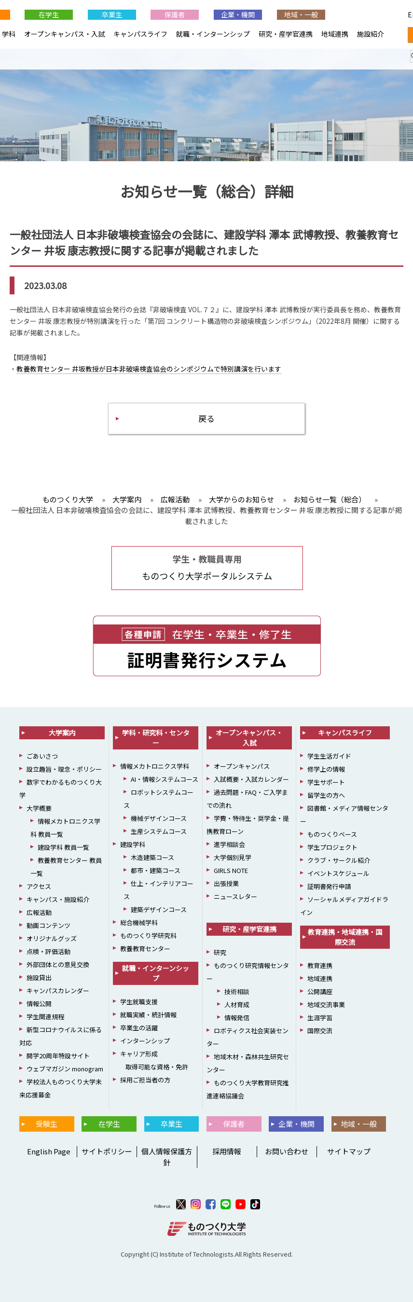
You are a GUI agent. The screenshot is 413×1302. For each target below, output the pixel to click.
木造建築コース (152, 857)
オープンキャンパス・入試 (64, 34)
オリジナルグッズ (52, 938)
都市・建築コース (155, 870)
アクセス (39, 886)
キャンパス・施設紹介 (58, 899)
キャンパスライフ (140, 34)
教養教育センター (145, 948)
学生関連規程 (45, 1016)
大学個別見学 (232, 857)
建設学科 (132, 844)
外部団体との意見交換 (58, 964)
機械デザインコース (159, 818)
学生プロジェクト (332, 847)
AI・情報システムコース (164, 779)
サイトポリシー (107, 1151)
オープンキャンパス (242, 766)
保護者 (175, 14)
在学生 (49, 14)
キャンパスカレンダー (58, 990)
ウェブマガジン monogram (65, 1068)
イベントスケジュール (338, 873)
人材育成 (236, 1004)
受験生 (46, 1124)
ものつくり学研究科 (148, 935)
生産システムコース (159, 831)
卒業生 (112, 14)
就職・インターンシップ (213, 34)
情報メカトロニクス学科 (154, 766)
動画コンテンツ (48, 925)
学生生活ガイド (329, 756)
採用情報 (226, 1151)
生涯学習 (319, 1017)
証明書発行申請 (329, 886)
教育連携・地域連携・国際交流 (345, 937)
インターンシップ (145, 1040)
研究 (220, 952)
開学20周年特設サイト (58, 1055)
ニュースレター (235, 896)
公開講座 (319, 991)
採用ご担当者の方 (145, 1079)
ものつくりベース (332, 834)
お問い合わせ (286, 1151)
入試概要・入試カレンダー (251, 779)
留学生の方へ (326, 795)
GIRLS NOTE (231, 870)
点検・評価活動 (48, 951)
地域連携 (334, 34)
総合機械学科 (139, 922)
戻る (206, 418)
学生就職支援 (139, 1001)
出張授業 (226, 883)
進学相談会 (229, 844)
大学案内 (62, 732)
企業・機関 (238, 14)
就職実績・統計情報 (148, 1014)
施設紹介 (370, 34)
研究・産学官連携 (286, 34)
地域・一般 (301, 14)
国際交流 (319, 1030)
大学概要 (39, 808)
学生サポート (326, 782)
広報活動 (39, 912)
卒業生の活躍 (139, 1027)
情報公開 (39, 1003)
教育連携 (319, 965)
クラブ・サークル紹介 (338, 860)
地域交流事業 (326, 1004)
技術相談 (236, 991)
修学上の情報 (326, 769)
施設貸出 (39, 977)
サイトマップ (349, 1151)
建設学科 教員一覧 (63, 847)
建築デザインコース (159, 909)
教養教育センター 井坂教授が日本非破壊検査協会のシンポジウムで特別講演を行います (148, 369)
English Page (363, 14)
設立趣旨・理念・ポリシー (64, 769)
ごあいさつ (42, 756)
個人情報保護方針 (166, 1156)
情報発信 (236, 1017)
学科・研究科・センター (156, 738)
